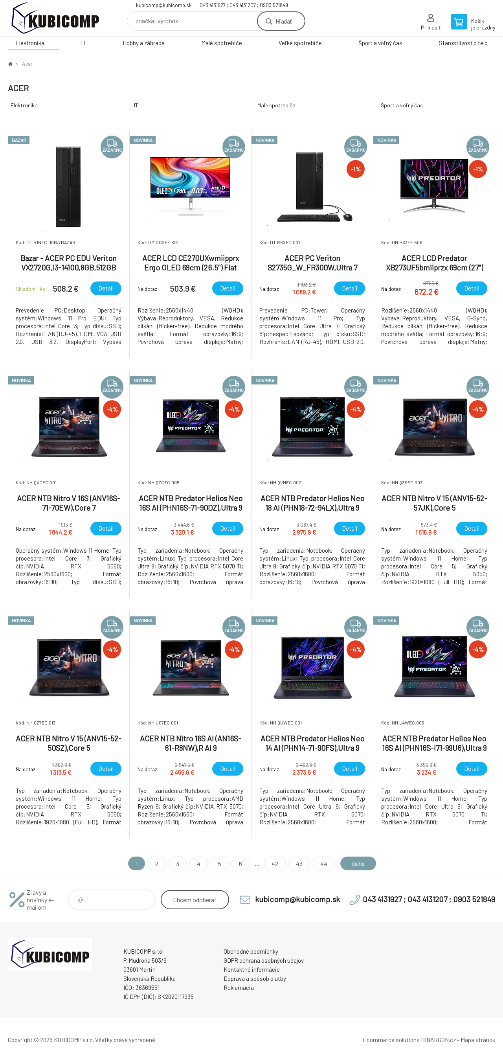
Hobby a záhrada (144, 42)
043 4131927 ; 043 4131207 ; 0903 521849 (244, 5)
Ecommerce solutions (391, 1039)
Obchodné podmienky (251, 951)
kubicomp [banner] (55, 18)
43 (292, 863)
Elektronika (29, 42)
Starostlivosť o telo (463, 42)
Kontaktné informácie (252, 969)
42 (267, 863)
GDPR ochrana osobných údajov (264, 960)
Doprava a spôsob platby (255, 978)
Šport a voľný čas (380, 42)
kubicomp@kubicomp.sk (164, 5)
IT (83, 42)
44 (316, 863)
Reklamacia (239, 987)
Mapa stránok (478, 1039)
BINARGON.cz (438, 1039)
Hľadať (283, 21)
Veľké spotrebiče (300, 42)
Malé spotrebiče (221, 42)
